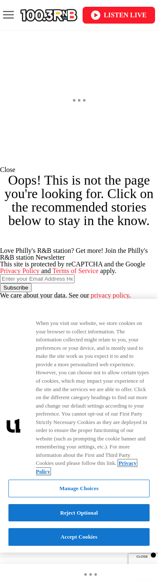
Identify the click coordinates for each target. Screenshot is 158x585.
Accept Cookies (79, 537)
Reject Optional (79, 513)
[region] (79, 426)
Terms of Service (76, 270)
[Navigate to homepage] (49, 15)
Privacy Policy (20, 270)
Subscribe (15, 287)
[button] (79, 169)
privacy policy (110, 295)
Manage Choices (79, 488)
